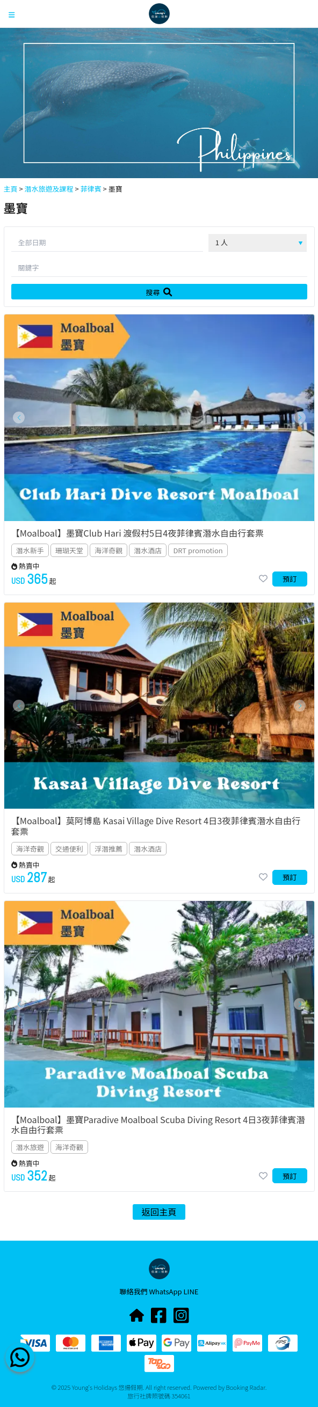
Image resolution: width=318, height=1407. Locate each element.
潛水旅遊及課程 (49, 189)
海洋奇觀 (108, 550)
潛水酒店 (148, 550)
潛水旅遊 (30, 1147)
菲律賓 (91, 189)
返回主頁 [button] (159, 1211)
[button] (19, 417)
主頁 (11, 189)
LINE (191, 1291)
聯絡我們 (134, 1291)
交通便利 (69, 849)
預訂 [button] (290, 579)
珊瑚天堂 (69, 550)
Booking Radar (245, 1387)
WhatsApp (166, 1291)
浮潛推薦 (108, 849)
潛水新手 (30, 550)
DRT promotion (197, 550)
